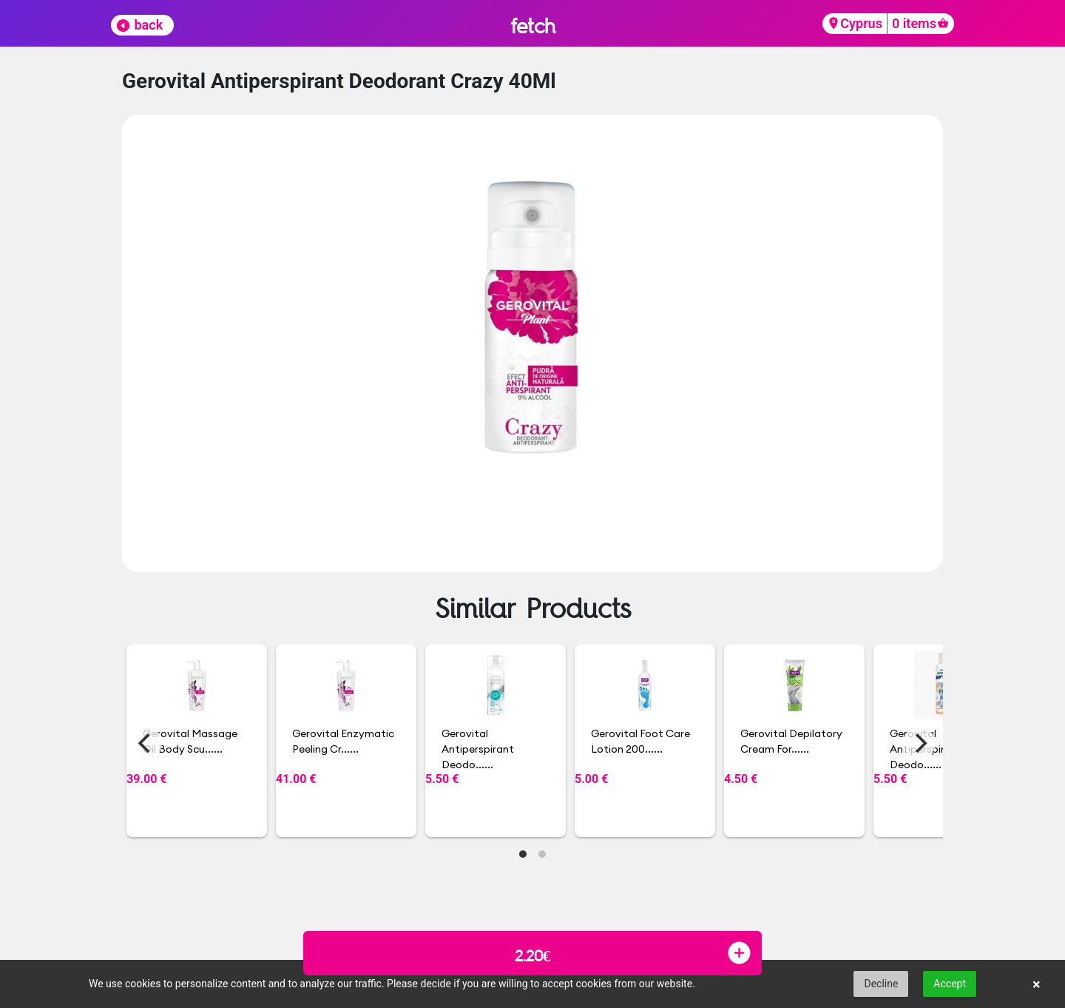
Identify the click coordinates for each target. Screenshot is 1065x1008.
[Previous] (145, 743)
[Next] (919, 743)
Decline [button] (881, 983)
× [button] (1036, 984)
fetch (532, 25)
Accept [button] (949, 983)
